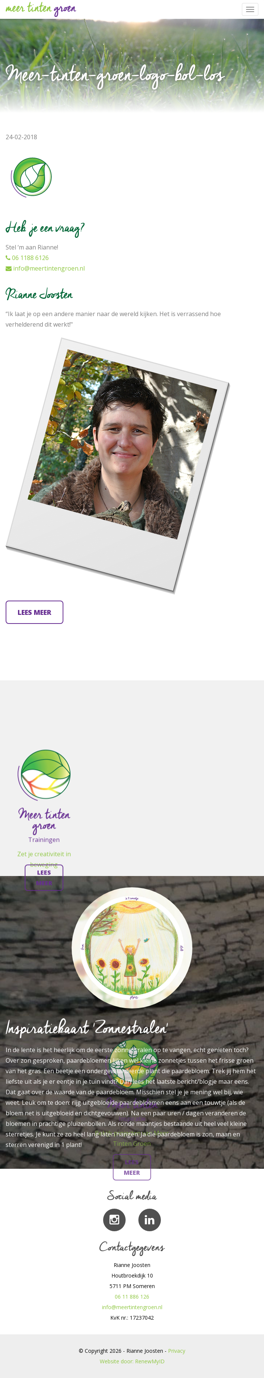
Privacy (176, 1350)
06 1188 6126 (27, 258)
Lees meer (34, 612)
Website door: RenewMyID (132, 1361)
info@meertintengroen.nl (45, 268)
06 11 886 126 (132, 1296)
